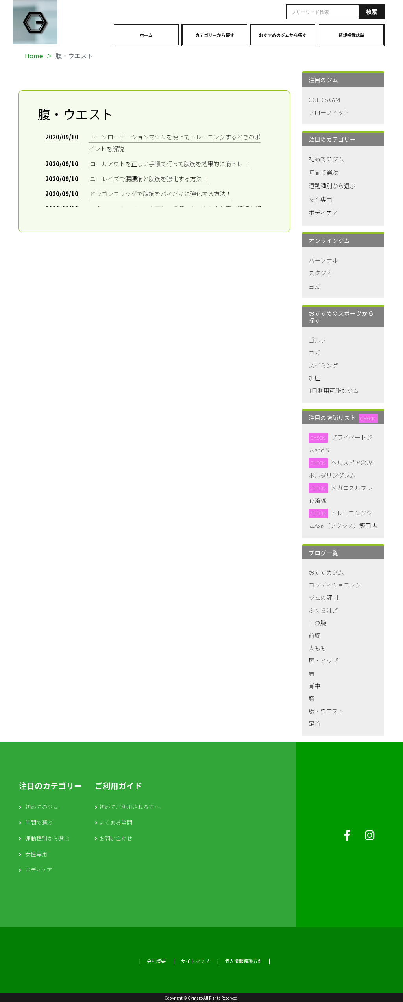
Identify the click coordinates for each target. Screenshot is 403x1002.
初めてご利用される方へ (129, 807)
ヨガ (314, 286)
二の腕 (317, 623)
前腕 (314, 635)
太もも (317, 648)
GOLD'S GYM (324, 99)
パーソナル (323, 260)
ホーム (146, 35)
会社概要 (156, 961)
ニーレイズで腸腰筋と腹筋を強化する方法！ (149, 178)
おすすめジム (326, 572)
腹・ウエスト (326, 711)
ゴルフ (317, 340)
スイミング (323, 365)
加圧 (314, 378)
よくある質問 (115, 822)
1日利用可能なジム (334, 390)
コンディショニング (335, 585)
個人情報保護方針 (244, 961)
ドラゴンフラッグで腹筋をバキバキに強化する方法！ (160, 193)
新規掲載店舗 (351, 35)
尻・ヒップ (323, 660)
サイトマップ (195, 961)
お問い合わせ (115, 838)
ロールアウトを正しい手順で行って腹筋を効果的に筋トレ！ (169, 163)
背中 (314, 686)
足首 (314, 723)
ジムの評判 (323, 597)
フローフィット (329, 112)
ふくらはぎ (323, 610)
